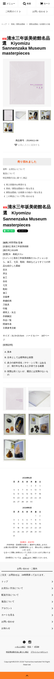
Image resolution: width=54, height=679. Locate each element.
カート (45, 3)
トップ (4, 24)
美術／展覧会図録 (18, 24)
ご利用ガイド (13, 11)
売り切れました (27, 161)
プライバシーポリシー (39, 652)
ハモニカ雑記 (20, 647)
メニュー (9, 3)
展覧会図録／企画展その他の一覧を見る (22, 192)
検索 (27, 3)
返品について (9, 173)
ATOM (36, 647)
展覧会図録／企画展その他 (39, 24)
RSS (29, 647)
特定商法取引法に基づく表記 (17, 652)
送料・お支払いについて (14, 169)
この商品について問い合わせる (18, 196)
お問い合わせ (40, 11)
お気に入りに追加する (26, 144)
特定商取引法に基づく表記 (15, 178)
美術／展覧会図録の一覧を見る (18, 188)
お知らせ (26, 558)
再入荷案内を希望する (14, 184)
